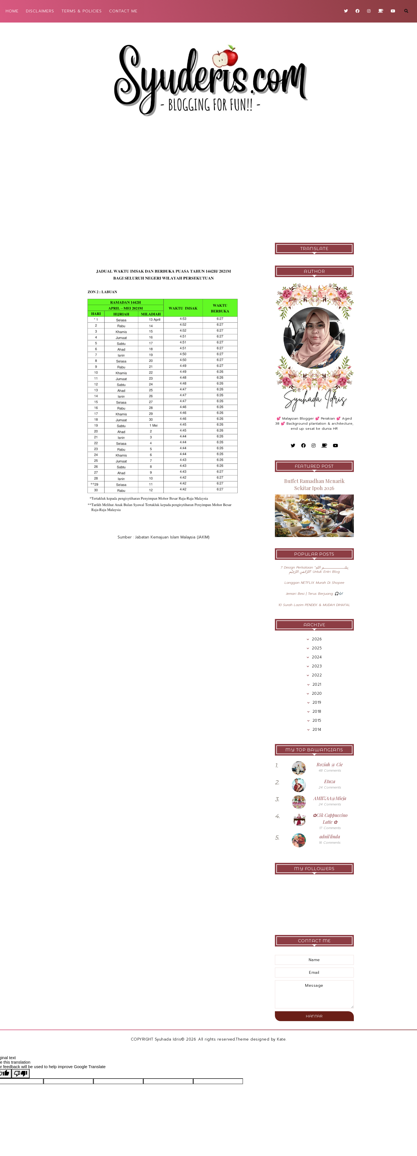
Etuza (329, 781)
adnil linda (329, 836)
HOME (12, 11)
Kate (281, 1039)
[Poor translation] (21, 1073)
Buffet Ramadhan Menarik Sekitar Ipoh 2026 (314, 484)
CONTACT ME (123, 11)
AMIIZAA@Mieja (330, 798)
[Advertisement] (208, 186)
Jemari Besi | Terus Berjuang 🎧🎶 (314, 593)
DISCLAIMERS (40, 11)
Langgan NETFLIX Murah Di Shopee (314, 582)
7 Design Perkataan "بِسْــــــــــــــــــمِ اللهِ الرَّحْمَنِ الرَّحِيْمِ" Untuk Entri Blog (314, 569)
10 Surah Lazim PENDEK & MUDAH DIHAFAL (314, 604)
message (314, 994)
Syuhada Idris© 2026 (175, 1039)
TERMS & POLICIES (81, 11)
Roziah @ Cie (330, 764)
